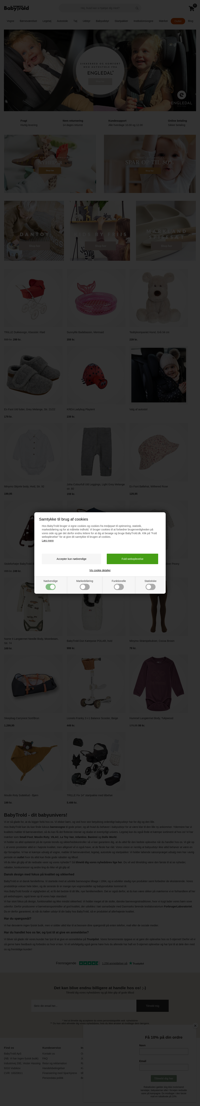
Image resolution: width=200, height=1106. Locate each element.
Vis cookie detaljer (100, 570)
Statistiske (150, 584)
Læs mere (48, 540)
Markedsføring (84, 584)
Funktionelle (119, 584)
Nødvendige (51, 584)
